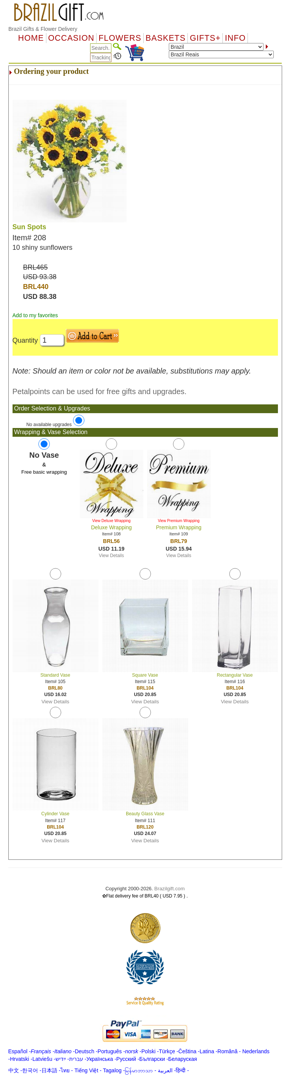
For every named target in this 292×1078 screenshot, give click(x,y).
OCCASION (71, 38)
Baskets (166, 38)
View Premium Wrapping (179, 521)
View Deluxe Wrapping (111, 521)
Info (235, 38)
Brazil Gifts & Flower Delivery (42, 29)
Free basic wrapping (44, 472)
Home (31, 38)
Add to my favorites (35, 315)
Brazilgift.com (169, 888)
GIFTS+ (205, 38)
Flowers (119, 38)
